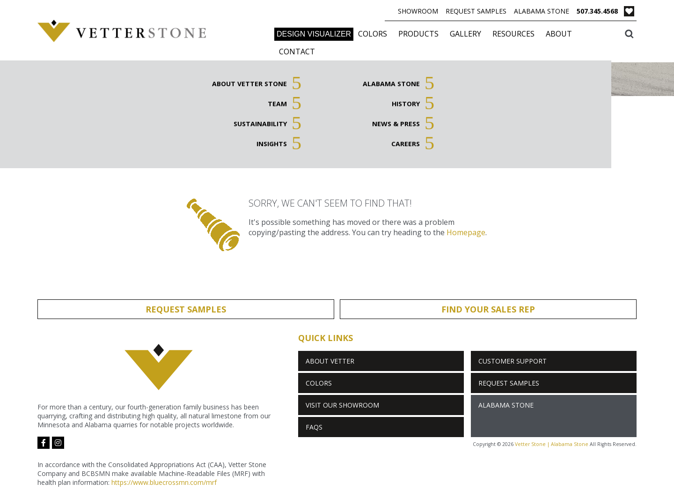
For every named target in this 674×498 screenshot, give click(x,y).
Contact (297, 51)
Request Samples (476, 11)
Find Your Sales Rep (488, 309)
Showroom (418, 11)
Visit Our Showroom (342, 405)
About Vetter (330, 361)
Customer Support (512, 361)
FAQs (314, 427)
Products (418, 34)
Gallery (465, 34)
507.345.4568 (597, 11)
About (559, 34)
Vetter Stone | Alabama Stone (551, 444)
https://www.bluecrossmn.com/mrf (164, 482)
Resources (513, 34)
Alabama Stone (541, 11)
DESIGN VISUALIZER (314, 34)
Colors (372, 34)
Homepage (466, 232)
